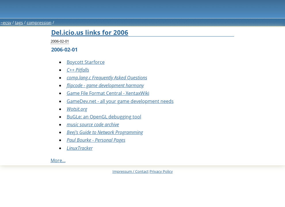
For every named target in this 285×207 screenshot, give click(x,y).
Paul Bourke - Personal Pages (96, 140)
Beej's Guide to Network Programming (105, 132)
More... (58, 160)
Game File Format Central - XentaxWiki (108, 93)
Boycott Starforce (86, 62)
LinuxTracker (80, 148)
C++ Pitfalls (78, 70)
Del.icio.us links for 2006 (89, 32)
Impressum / (130, 171)
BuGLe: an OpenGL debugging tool (104, 117)
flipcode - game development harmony (105, 85)
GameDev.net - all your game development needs (120, 101)
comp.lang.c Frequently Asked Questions (107, 77)
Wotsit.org (77, 109)
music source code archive (93, 124)
